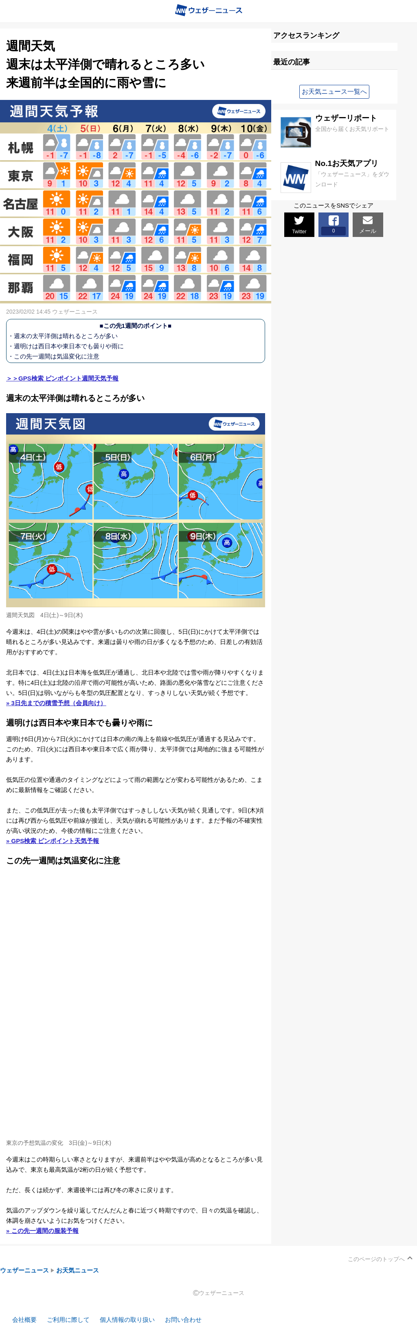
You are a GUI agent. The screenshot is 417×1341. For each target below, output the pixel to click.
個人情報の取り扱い (127, 1319)
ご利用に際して (68, 1319)
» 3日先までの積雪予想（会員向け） (56, 702)
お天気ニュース (77, 1270)
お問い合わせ (183, 1319)
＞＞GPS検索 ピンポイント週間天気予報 (62, 378)
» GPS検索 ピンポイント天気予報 (52, 840)
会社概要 (24, 1319)
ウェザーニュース (24, 1270)
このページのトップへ (376, 1259)
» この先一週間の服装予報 (42, 1230)
